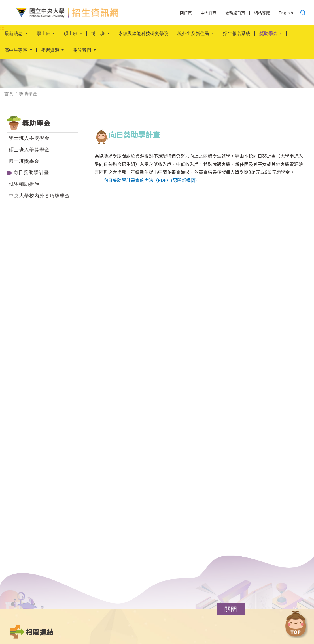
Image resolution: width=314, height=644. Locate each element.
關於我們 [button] (82, 50)
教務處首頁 (235, 13)
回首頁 (186, 13)
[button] (231, 609)
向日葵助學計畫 (31, 172)
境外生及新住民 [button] (193, 33)
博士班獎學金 (24, 161)
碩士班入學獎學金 (29, 149)
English (286, 13)
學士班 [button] (44, 33)
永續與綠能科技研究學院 (143, 33)
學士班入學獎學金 (29, 138)
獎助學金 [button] (269, 33)
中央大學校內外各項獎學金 (39, 195)
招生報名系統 (236, 33)
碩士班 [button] (71, 33)
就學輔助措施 (24, 184)
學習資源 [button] (50, 50)
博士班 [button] (98, 33)
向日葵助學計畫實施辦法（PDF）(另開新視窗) (150, 180)
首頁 (8, 94)
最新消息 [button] (14, 33)
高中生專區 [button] (16, 50)
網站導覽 (262, 13)
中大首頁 (209, 13)
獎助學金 (28, 94)
